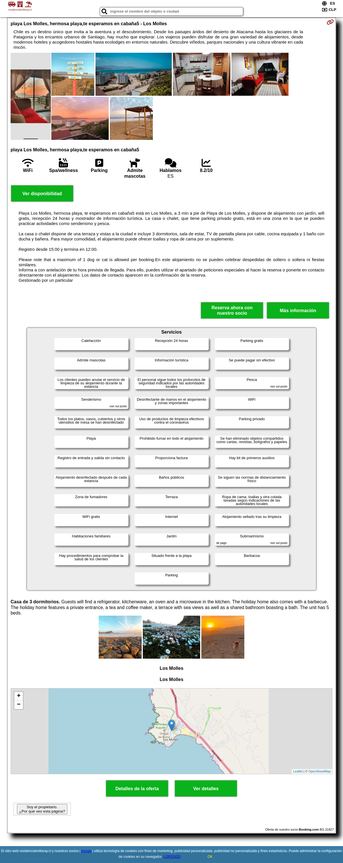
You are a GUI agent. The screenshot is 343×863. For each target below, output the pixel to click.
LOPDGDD (171, 857)
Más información (298, 310)
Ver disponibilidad (42, 193)
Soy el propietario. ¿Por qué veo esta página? (42, 809)
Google (86, 851)
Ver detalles (206, 788)
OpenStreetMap (319, 771)
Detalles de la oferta (137, 788)
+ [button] (19, 696)
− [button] (19, 704)
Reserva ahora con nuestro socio (231, 310)
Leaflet (298, 771)
